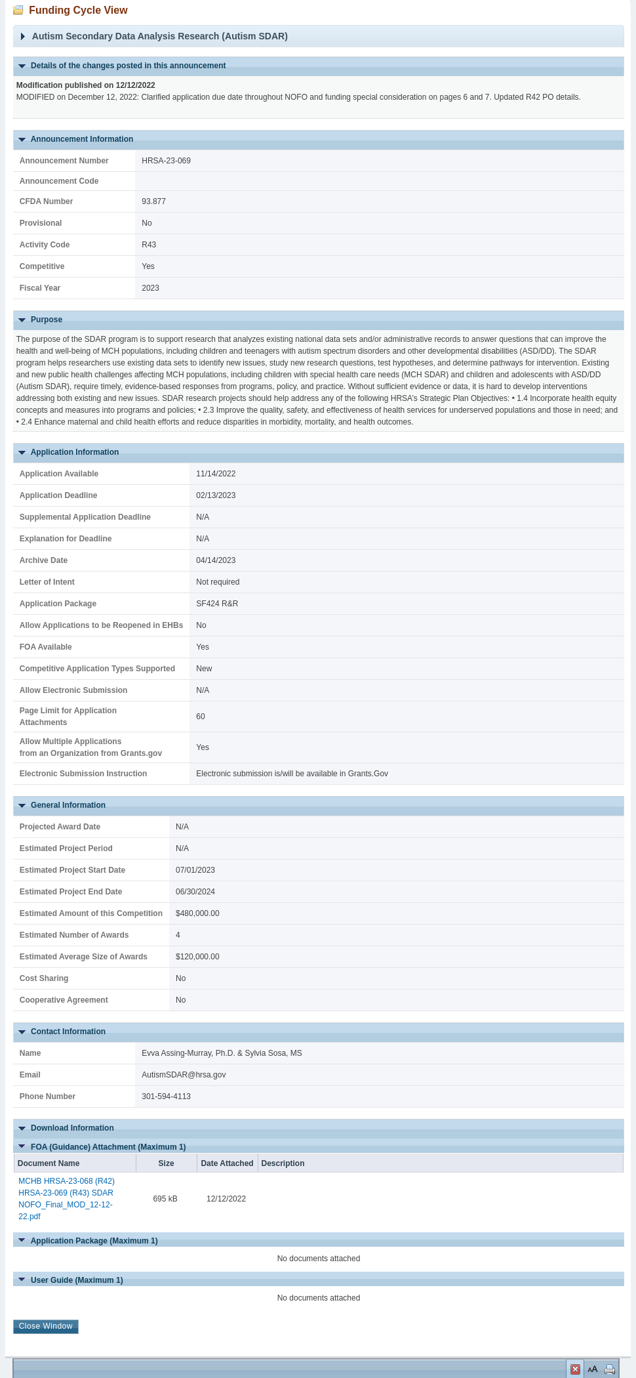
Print (608, 1369)
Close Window (575, 1371)
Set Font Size (591, 1369)
